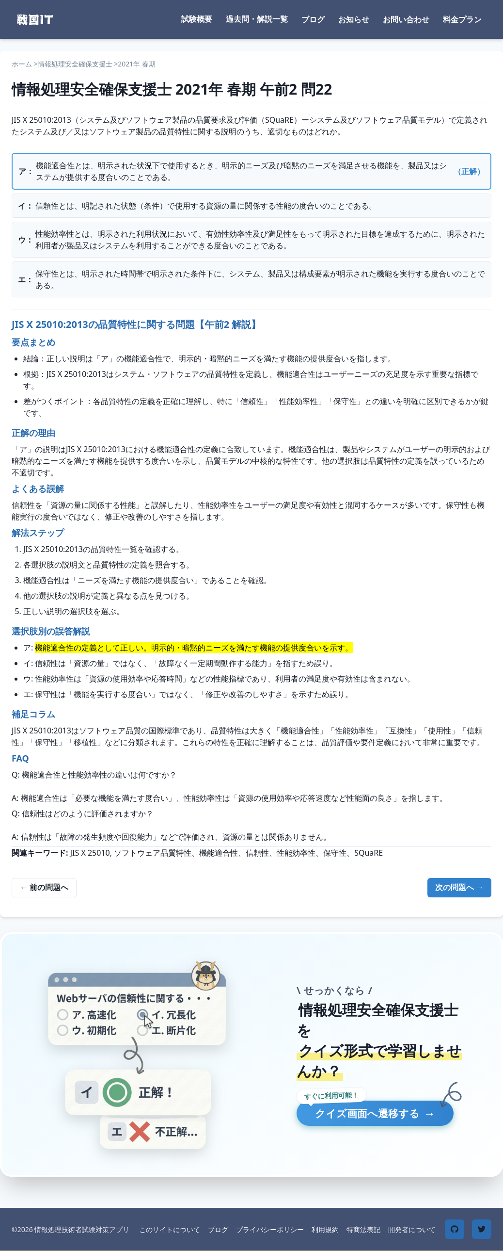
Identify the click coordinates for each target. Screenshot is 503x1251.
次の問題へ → (459, 887)
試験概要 (196, 19)
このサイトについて (169, 1229)
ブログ (313, 19)
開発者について (412, 1229)
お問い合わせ (406, 19)
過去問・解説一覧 (257, 19)
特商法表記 (363, 1229)
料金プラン (462, 19)
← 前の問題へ (44, 887)
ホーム (22, 63)
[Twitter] (481, 1229)
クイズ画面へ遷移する (387, 1114)
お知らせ (353, 19)
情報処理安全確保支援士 (75, 63)
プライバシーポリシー (270, 1229)
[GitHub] (454, 1229)
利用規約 (325, 1229)
